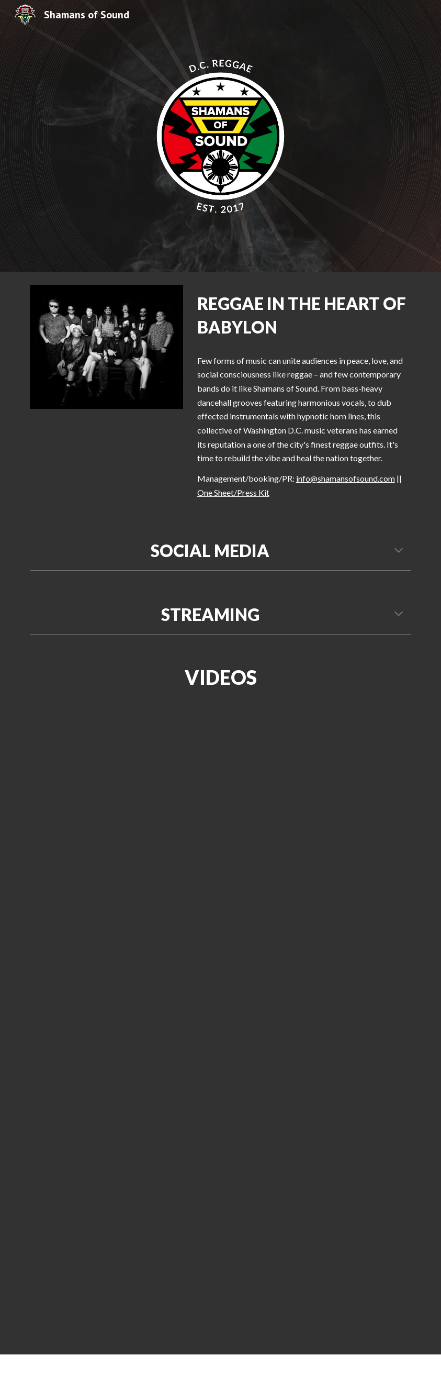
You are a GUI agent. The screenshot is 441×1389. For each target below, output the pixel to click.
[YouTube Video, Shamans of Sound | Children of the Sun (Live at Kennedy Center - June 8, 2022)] (90, 981)
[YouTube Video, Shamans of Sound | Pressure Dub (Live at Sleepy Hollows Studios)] (155, 814)
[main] (302, 316)
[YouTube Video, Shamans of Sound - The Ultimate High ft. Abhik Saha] (350, 1296)
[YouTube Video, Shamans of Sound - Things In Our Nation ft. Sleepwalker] (350, 865)
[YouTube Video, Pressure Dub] (350, 765)
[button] (398, 551)
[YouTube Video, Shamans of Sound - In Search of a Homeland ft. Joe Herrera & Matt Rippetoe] (285, 1030)
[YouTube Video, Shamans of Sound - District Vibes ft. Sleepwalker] (90, 1081)
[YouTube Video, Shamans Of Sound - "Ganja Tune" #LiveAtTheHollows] (155, 1245)
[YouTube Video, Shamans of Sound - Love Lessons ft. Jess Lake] (350, 1196)
